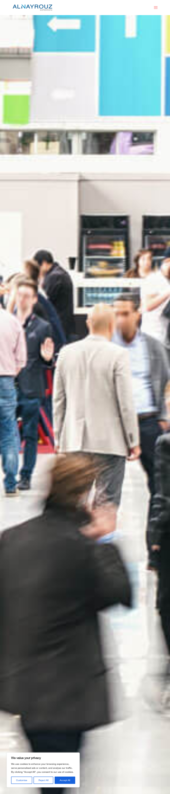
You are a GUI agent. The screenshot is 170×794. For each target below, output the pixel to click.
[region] (43, 770)
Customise (21, 780)
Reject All (43, 780)
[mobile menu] (156, 7)
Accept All (65, 780)
